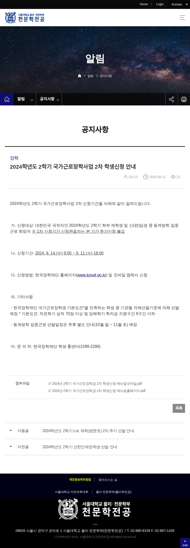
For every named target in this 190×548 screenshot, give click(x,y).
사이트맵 (182, 17)
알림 (91, 76)
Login (160, 4)
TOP (185, 545)
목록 (178, 408)
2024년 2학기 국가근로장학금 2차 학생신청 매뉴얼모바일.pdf (97, 384)
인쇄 (184, 99)
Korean (177, 4)
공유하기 (171, 99)
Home (144, 4)
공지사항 (106, 76)
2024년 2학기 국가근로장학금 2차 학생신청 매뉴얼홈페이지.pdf (98, 391)
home (7, 99)
